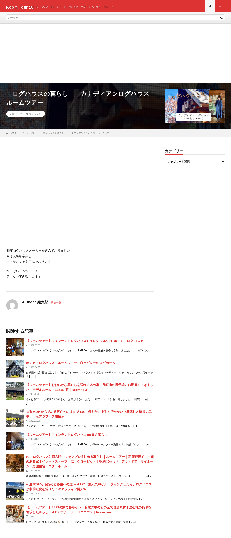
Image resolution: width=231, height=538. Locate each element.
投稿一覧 (56, 304)
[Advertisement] (115, 56)
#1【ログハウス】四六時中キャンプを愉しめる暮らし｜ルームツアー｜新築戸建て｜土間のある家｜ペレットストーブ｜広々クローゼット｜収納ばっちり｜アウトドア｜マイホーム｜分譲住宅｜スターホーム (90, 463)
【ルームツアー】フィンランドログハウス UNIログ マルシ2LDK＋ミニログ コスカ (84, 343)
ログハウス (35, 116)
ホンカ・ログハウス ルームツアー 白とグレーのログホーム (70, 365)
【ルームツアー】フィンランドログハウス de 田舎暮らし (66, 437)
